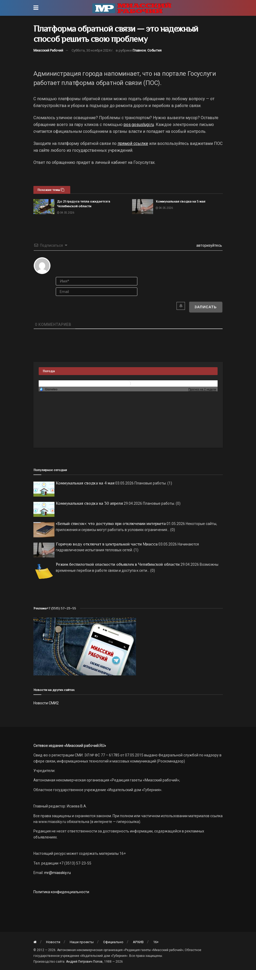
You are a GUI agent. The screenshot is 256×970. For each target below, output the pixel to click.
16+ (156, 942)
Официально (113, 942)
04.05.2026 (65, 212)
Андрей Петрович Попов (84, 961)
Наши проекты (82, 942)
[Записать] (205, 307)
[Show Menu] (35, 8)
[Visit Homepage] (131, 8)
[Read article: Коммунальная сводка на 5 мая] (142, 206)
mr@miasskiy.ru (57, 873)
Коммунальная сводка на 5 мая (180, 201)
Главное (139, 50)
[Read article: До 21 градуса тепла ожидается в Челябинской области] (43, 206)
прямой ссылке (133, 143)
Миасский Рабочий (48, 50)
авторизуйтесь (208, 245)
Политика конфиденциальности (61, 892)
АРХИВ (138, 942)
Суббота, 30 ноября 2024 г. (92, 50)
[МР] (84, 646)
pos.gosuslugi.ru (139, 124)
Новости (53, 942)
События (154, 50)
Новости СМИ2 (46, 703)
